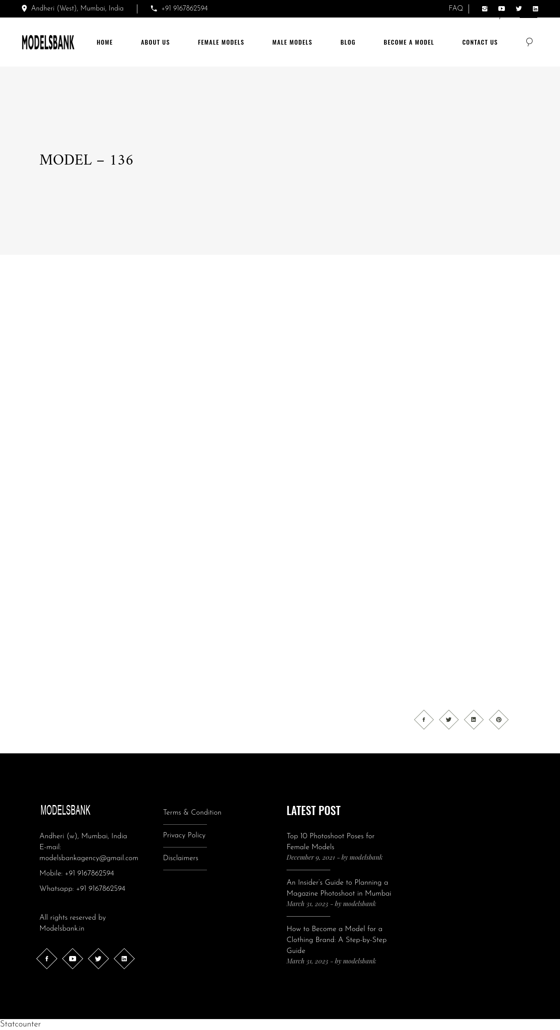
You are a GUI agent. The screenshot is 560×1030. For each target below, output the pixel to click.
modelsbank (366, 857)
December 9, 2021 (311, 857)
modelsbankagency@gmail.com (88, 858)
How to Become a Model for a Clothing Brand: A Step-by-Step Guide (337, 940)
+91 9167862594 (89, 873)
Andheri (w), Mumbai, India (83, 836)
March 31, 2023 (307, 903)
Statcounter (20, 1024)
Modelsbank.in (61, 928)
